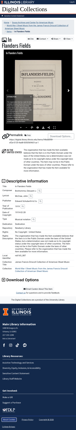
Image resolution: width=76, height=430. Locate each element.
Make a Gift (7, 397)
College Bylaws (8, 426)
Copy (28, 135)
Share (55, 39)
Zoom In (21, 127)
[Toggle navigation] (72, 9)
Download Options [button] (20, 280)
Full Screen (54, 127)
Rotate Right (32, 127)
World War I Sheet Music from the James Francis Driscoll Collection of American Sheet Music (41, 269)
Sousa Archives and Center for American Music (32, 22)
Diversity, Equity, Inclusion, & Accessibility (21, 368)
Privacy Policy (27, 419)
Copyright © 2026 (46, 419)
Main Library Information (19, 324)
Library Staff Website (12, 378)
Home (6, 22)
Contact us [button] (21, 293)
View (67, 39)
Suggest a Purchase (11, 402)
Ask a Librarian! (8, 338)
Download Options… (61, 136)
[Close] (31, 97)
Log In (72, 2)
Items (9, 31)
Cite (31, 39)
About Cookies (9, 419)
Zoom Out (26, 127)
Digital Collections (24, 9)
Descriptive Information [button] (25, 181)
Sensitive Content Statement (14, 16)
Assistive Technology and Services (18, 362)
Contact (42, 39)
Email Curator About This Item (38, 289)
